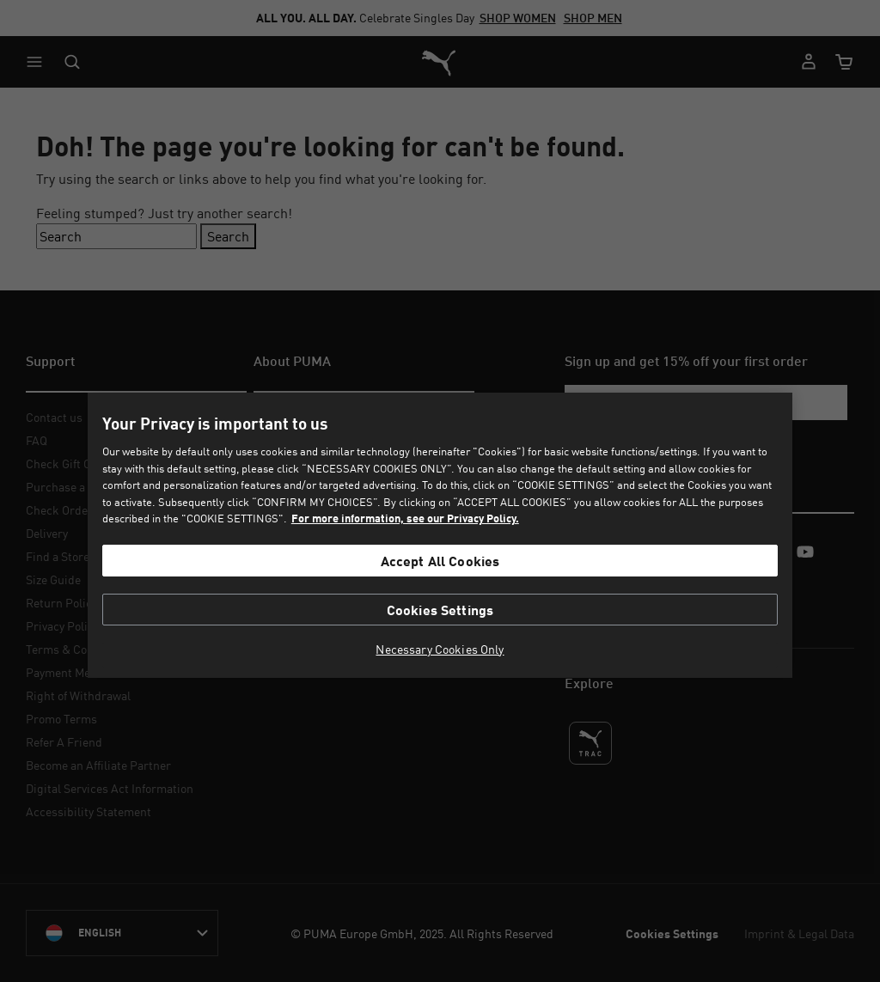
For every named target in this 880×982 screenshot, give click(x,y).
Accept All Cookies (440, 560)
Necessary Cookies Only (440, 649)
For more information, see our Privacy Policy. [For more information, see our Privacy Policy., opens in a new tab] (405, 518)
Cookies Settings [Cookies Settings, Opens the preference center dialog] (440, 609)
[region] (439, 535)
